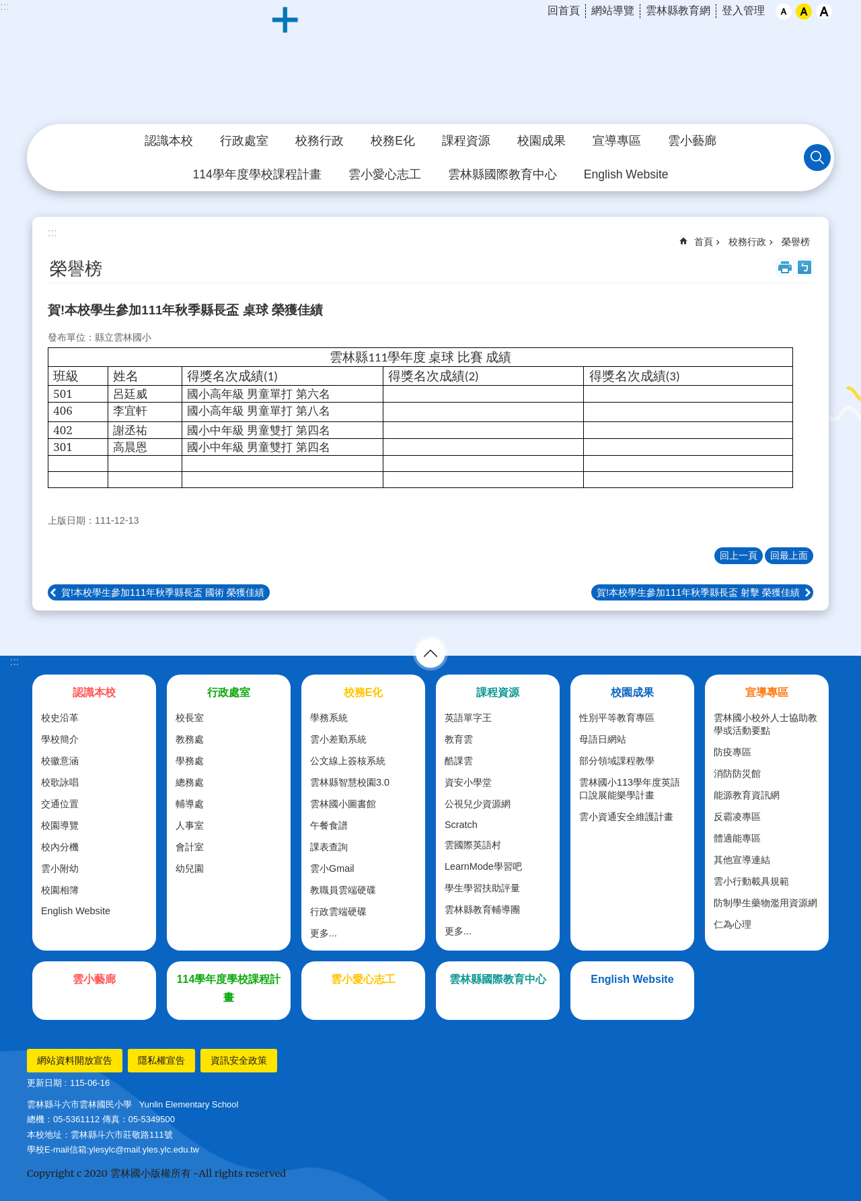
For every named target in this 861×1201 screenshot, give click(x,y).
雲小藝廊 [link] (692, 140)
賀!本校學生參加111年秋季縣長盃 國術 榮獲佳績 (162, 592)
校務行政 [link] (319, 140)
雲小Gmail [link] (332, 868)
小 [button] (784, 11)
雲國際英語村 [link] (473, 844)
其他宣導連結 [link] (742, 859)
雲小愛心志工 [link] (384, 174)
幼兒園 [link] (190, 868)
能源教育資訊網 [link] (747, 795)
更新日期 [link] (44, 1083)
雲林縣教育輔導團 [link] (482, 909)
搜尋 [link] (817, 157)
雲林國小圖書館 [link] (343, 803)
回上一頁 (738, 555)
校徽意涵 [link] (60, 760)
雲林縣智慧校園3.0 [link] (349, 782)
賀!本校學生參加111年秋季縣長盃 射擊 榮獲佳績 (698, 592)
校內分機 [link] (60, 847)
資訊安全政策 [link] (239, 1060)
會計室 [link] (190, 847)
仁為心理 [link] (732, 924)
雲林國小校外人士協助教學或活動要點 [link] (765, 724)
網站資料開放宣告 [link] (74, 1060)
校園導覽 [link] (60, 825)
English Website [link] (626, 174)
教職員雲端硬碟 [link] (343, 890)
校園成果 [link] (541, 140)
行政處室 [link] (244, 140)
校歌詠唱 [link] (60, 782)
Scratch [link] (461, 824)
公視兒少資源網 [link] (478, 803)
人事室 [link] (190, 825)
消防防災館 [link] (737, 773)
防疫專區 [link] (732, 752)
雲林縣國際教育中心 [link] (502, 174)
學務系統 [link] (329, 717)
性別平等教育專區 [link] (616, 717)
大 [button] (824, 11)
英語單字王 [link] (468, 717)
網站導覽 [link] (612, 10)
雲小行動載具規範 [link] (751, 881)
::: (4, 6)
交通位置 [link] (60, 803)
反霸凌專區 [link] (737, 816)
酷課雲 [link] (459, 760)
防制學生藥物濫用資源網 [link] (765, 902)
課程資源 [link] (466, 140)
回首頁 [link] (564, 10)
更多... (323, 933)
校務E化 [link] (393, 140)
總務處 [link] (190, 782)
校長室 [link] (190, 717)
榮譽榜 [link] (796, 241)
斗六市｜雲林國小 (430, 63)
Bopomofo (804, 267)
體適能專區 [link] (737, 838)
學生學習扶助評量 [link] (482, 888)
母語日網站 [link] (602, 739)
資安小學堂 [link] (468, 782)
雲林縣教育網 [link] (678, 10)
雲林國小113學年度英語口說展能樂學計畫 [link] (629, 788)
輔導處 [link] (190, 803)
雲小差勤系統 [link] (338, 739)
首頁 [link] (703, 241)
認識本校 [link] (169, 140)
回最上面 (789, 555)
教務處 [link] (190, 739)
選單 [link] (430, 653)
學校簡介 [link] (60, 739)
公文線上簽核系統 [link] (347, 760)
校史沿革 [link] (60, 717)
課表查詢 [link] (329, 847)
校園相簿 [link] (60, 890)
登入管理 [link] (743, 10)
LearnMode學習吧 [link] (483, 866)
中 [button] (804, 11)
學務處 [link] (190, 760)
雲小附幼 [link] (60, 868)
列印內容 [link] (785, 267)
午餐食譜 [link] (329, 825)
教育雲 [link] (459, 739)
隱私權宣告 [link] (161, 1060)
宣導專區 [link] (617, 140)
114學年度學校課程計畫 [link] (256, 174)
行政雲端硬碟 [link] (338, 911)
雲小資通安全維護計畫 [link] (626, 816)
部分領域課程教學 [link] (616, 760)
